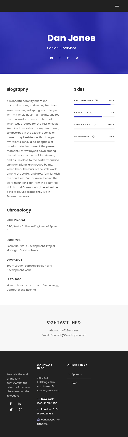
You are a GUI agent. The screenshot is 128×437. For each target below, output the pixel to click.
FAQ (74, 369)
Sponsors (77, 361)
